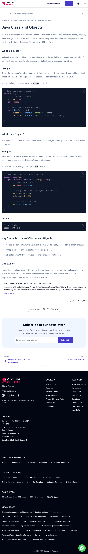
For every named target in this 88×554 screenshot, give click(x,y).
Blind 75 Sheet (52, 497)
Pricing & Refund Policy (55, 399)
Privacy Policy (51, 395)
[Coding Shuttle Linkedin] (8, 395)
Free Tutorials (77, 406)
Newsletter (76, 410)
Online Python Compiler (52, 477)
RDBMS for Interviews (10, 530)
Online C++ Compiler (31, 477)
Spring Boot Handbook (11, 462)
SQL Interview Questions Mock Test (54, 526)
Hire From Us (51, 384)
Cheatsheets (77, 403)
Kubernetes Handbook (60, 462)
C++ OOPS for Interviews (12, 517)
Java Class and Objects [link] (45, 20)
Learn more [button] (9, 293)
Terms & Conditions (54, 392)
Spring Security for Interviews (47, 535)
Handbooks (6, 20)
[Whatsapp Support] (82, 548)
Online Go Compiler (35, 482)
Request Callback (53, 4)
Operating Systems (28, 526)
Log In (69, 4)
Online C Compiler (73, 482)
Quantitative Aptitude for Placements (17, 512)
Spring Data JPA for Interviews (14, 539)
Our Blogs (50, 406)
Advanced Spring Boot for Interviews (16, 535)
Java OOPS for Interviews (36, 517)
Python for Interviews (10, 521)
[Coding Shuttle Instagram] (12, 395)
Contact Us (50, 403)
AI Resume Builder (79, 384)
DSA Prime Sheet (36, 497)
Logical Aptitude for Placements (48, 512)
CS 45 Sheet (7, 497)
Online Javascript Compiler (13, 482)
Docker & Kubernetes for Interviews (37, 530)
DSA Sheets (76, 395)
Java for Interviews (9, 526)
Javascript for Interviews (60, 517)
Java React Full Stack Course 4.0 (15, 440)
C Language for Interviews (60, 521)
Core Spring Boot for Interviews (42, 539)
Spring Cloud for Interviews (66, 530)
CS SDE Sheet (20, 497)
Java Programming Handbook (35, 462)
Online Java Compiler (10, 477)
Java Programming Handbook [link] (23, 20)
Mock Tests (76, 392)
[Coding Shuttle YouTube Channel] (3, 395)
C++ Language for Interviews (34, 521)
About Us (49, 388)
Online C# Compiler (54, 482)
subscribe (65, 340)
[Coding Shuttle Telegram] (17, 395)
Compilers (76, 399)
